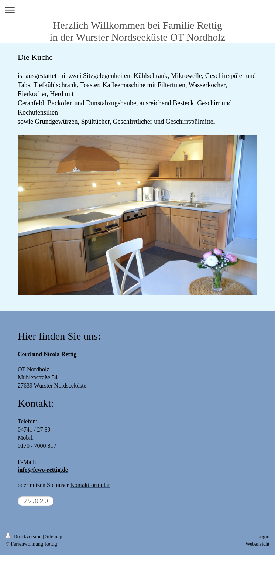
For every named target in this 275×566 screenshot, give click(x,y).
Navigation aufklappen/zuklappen (137, 10)
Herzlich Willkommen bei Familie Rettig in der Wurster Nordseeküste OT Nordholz (137, 31)
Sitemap (53, 536)
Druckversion (24, 536)
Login (263, 536)
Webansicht (257, 544)
